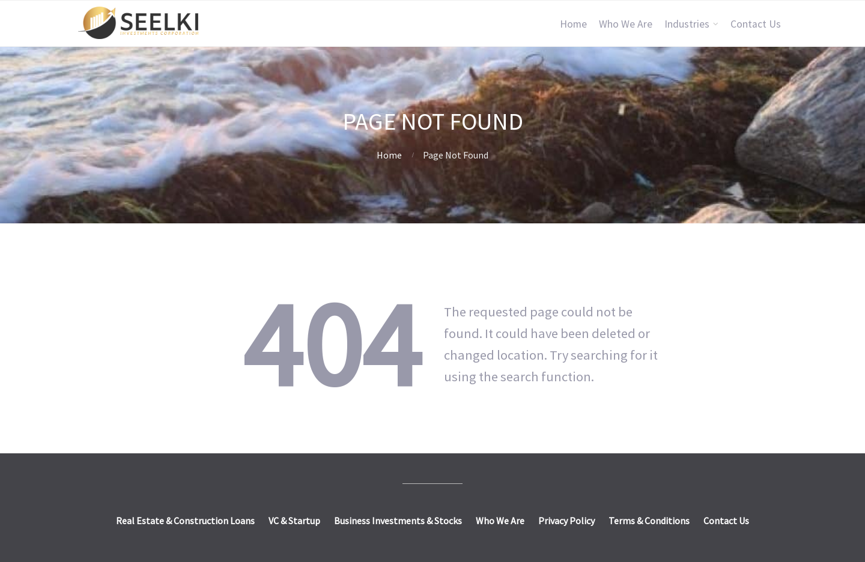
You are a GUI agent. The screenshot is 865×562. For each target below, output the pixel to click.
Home (573, 24)
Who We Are (625, 24)
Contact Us (755, 24)
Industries (686, 24)
